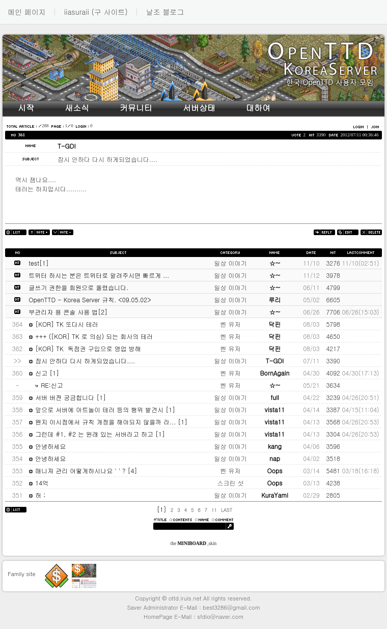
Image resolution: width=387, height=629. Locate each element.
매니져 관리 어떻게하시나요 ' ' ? (78, 470)
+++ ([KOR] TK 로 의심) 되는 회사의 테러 (91, 336)
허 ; (37, 495)
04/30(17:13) (360, 372)
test (34, 263)
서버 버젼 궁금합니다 (62, 397)
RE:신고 (46, 385)
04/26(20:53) (360, 421)
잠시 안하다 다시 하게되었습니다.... (82, 360)
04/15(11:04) (360, 409)
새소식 (77, 107)
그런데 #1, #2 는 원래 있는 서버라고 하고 (92, 434)
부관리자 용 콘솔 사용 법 (63, 311)
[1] (44, 263)
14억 (38, 482)
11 (214, 509)
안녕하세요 (47, 446)
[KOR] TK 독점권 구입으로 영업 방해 (85, 348)
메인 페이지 (27, 12)
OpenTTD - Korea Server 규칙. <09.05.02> (90, 299)
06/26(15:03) (360, 311)
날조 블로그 (165, 12)
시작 (26, 107)
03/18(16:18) (360, 470)
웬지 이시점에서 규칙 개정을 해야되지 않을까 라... (103, 421)
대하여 (258, 107)
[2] (102, 311)
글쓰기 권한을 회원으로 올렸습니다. (78, 287)
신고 (39, 372)
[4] (132, 470)
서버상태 (199, 107)
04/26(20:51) (360, 397)
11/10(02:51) (360, 263)
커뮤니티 (136, 107)
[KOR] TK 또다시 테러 (63, 324)
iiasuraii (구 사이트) (96, 12)
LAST (226, 509)
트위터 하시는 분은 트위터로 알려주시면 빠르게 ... (99, 275)
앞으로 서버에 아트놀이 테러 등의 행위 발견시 (97, 409)
